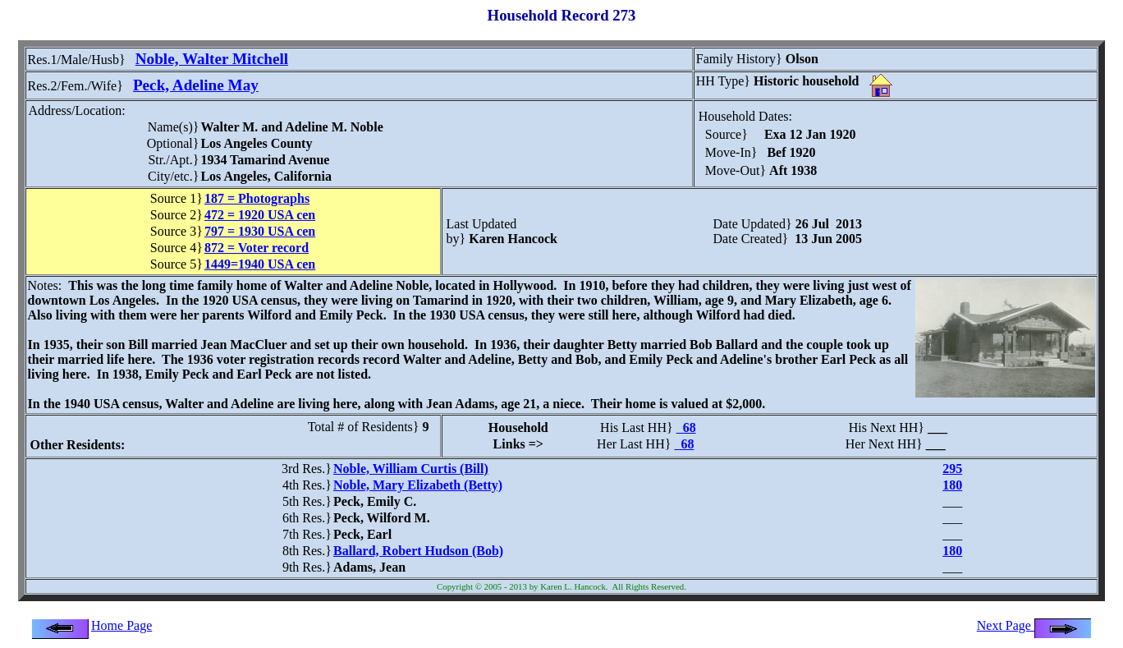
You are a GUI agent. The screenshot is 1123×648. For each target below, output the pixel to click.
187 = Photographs (256, 198)
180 (952, 485)
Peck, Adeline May (196, 85)
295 (952, 469)
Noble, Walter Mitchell (211, 58)
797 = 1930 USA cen (259, 231)
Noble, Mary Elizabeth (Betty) (417, 485)
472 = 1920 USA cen (259, 215)
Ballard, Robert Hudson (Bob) (418, 551)
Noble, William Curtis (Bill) (410, 469)
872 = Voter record (256, 248)
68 (686, 427)
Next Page (1034, 625)
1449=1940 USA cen (259, 264)
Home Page (121, 625)
